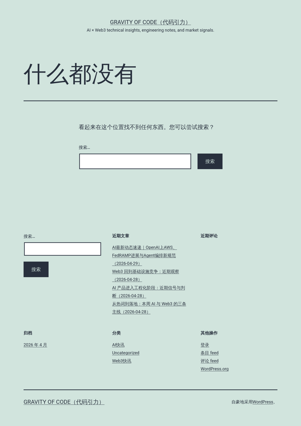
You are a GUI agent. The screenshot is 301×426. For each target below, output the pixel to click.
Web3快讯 (121, 360)
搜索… (84, 147)
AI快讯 (118, 344)
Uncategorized (126, 352)
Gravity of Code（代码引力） (150, 22)
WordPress (263, 401)
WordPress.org (215, 368)
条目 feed (210, 352)
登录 (205, 344)
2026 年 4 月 (35, 344)
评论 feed (210, 360)
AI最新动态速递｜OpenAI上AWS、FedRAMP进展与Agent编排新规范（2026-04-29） (144, 255)
